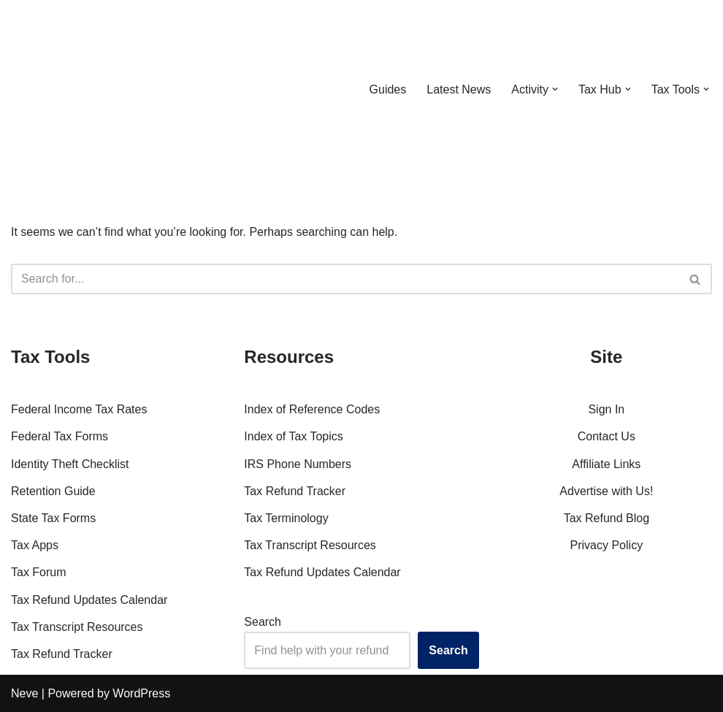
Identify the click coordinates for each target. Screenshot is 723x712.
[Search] (345, 279)
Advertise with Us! (606, 491)
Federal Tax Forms (59, 436)
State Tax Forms (53, 518)
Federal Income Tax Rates (79, 409)
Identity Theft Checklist (70, 464)
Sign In (606, 409)
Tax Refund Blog (606, 518)
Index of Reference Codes (312, 409)
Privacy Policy (606, 545)
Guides (387, 89)
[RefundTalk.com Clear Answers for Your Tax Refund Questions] (87, 89)
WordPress (141, 693)
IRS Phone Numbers (297, 464)
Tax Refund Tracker (61, 654)
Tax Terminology (286, 518)
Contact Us (606, 436)
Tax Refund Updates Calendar (89, 600)
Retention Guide (53, 491)
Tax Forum (38, 572)
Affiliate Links (606, 464)
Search (262, 622)
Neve (24, 693)
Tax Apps (34, 545)
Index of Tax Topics (293, 436)
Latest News (458, 89)
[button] (555, 89)
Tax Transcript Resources (77, 627)
